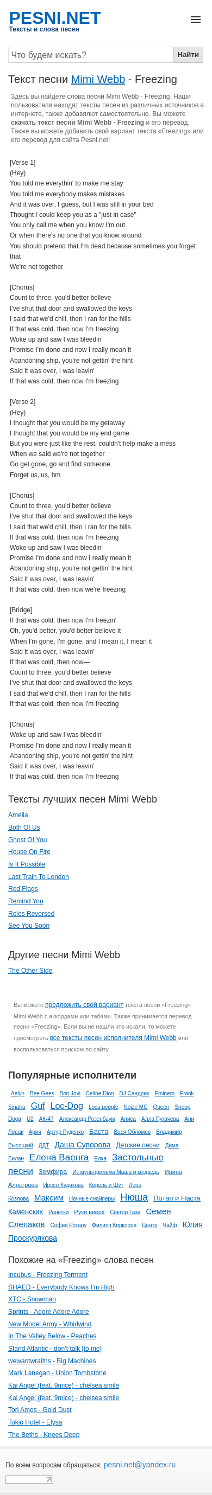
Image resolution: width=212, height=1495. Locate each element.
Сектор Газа (125, 1212)
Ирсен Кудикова (63, 1185)
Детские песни (137, 1145)
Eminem (164, 1093)
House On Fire (29, 852)
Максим (49, 1197)
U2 (30, 1119)
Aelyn (17, 1093)
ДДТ (44, 1145)
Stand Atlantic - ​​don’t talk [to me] (55, 1348)
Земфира (53, 1172)
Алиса (128, 1119)
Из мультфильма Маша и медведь (115, 1172)
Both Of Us (24, 827)
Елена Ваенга (59, 1157)
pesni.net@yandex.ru (139, 1464)
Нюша (134, 1197)
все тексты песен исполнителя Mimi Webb (113, 1038)
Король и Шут (106, 1185)
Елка (100, 1159)
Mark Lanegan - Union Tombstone (57, 1373)
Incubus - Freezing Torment (48, 1275)
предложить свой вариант (84, 1005)
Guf (38, 1106)
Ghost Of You (27, 840)
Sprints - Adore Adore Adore (48, 1312)
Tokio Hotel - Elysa (35, 1422)
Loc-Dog (66, 1106)
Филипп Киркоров (114, 1225)
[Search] (90, 55)
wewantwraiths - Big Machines (52, 1361)
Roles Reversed (31, 913)
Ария (35, 1132)
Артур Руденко (65, 1132)
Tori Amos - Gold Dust (40, 1410)
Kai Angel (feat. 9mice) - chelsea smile (63, 1385)
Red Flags (23, 889)
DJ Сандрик (134, 1093)
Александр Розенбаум (87, 1119)
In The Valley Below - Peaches (52, 1336)
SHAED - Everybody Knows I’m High (61, 1287)
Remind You (25, 901)
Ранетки (58, 1212)
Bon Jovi (70, 1093)
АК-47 (46, 1119)
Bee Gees (42, 1093)
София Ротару (68, 1225)
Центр (150, 1225)
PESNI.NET (55, 18)
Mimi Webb (98, 79)
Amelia (18, 815)
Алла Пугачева (160, 1119)
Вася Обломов (132, 1132)
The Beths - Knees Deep (43, 1435)
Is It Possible (26, 864)
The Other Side (30, 970)
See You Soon (28, 925)
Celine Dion (100, 1093)
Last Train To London (38, 877)
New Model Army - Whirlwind (49, 1324)
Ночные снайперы (92, 1199)
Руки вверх (89, 1212)
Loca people (104, 1107)
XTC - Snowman (32, 1299)
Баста (98, 1131)
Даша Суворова (82, 1144)
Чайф (170, 1225)
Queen (161, 1107)
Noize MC (135, 1107)
